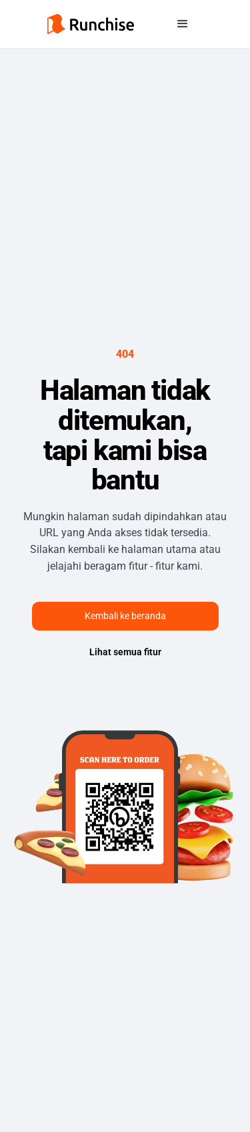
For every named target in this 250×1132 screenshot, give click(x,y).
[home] (90, 24)
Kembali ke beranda (125, 615)
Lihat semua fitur (125, 652)
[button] (183, 24)
